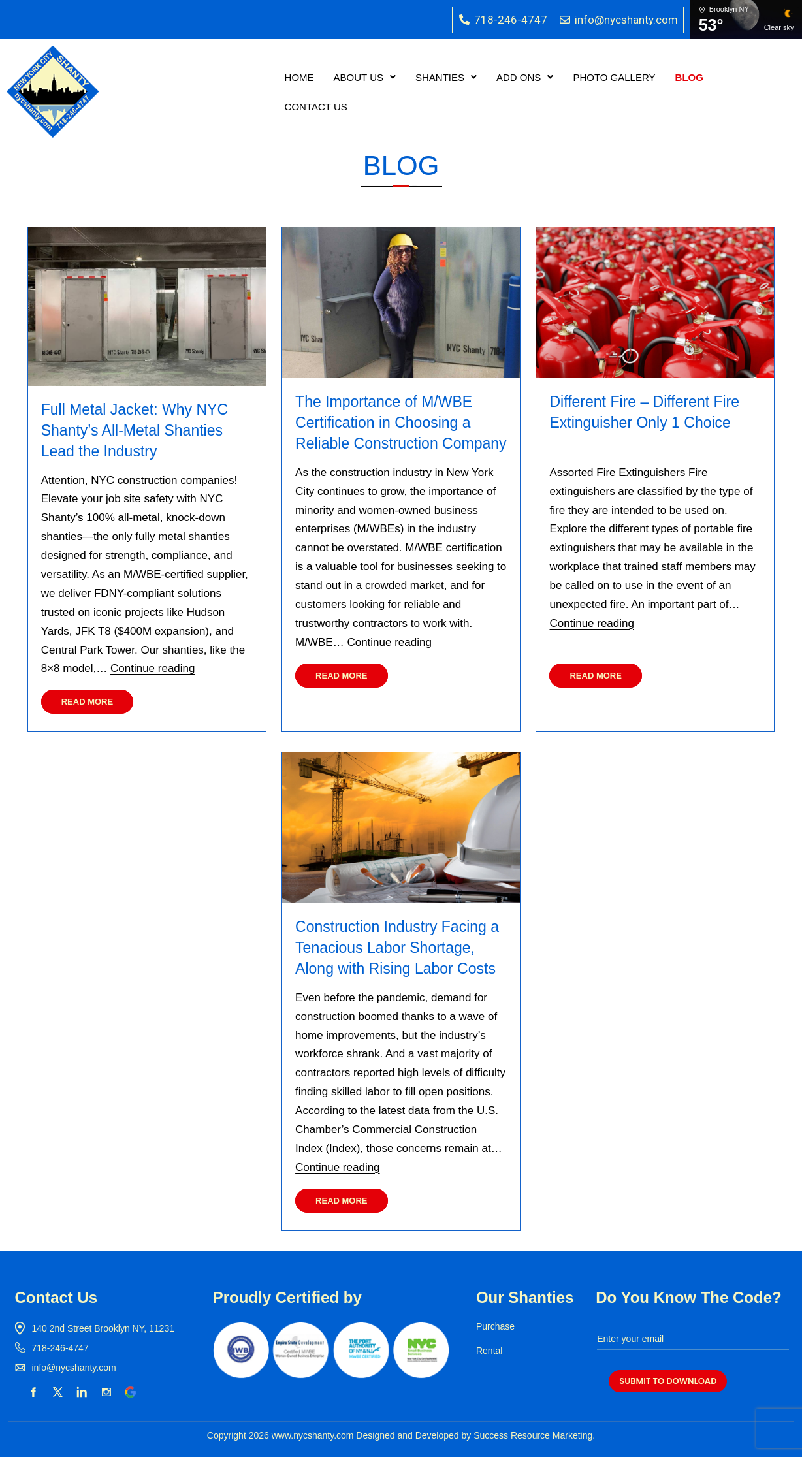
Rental (489, 1350)
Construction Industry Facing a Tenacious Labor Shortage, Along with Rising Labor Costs (397, 947)
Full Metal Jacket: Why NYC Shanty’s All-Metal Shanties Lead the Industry (134, 430)
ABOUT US (365, 77)
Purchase (495, 1326)
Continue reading (152, 668)
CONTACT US (316, 106)
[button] (365, 77)
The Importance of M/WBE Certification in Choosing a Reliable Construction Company (400, 422)
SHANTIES (446, 77)
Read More (87, 702)
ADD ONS (524, 77)
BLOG (689, 77)
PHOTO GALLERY (614, 77)
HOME (299, 77)
